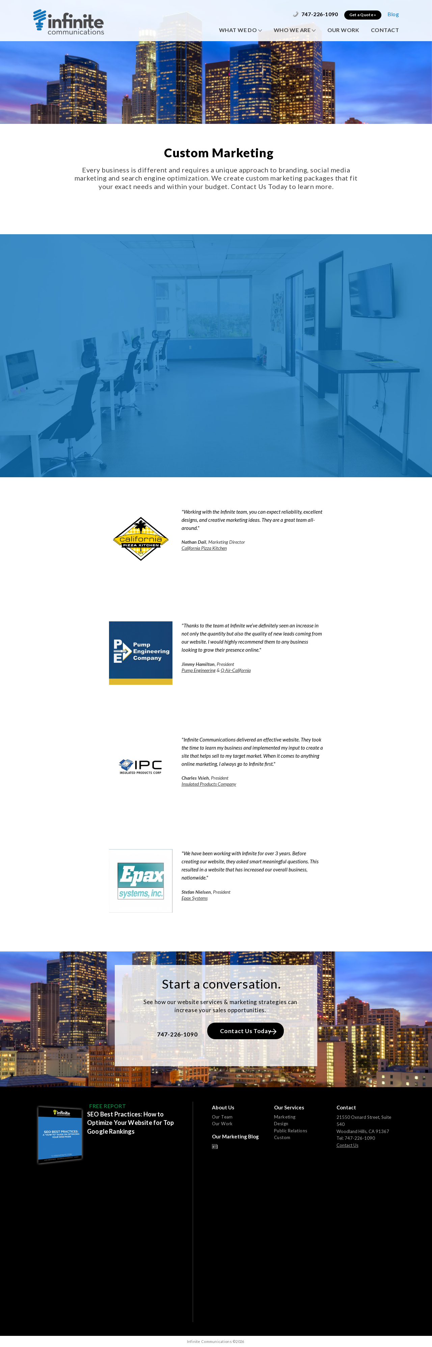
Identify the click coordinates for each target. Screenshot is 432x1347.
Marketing (285, 1117)
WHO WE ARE (295, 30)
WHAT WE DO (240, 30)
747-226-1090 (315, 14)
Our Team (222, 1117)
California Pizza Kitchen (204, 548)
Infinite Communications (68, 21)
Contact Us (347, 1145)
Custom (282, 1137)
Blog (393, 14)
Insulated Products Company (209, 784)
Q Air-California (236, 670)
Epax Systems (195, 898)
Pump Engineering (199, 670)
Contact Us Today (248, 1030)
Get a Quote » (362, 14)
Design (281, 1123)
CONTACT (385, 30)
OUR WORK (343, 30)
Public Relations (290, 1130)
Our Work (222, 1123)
